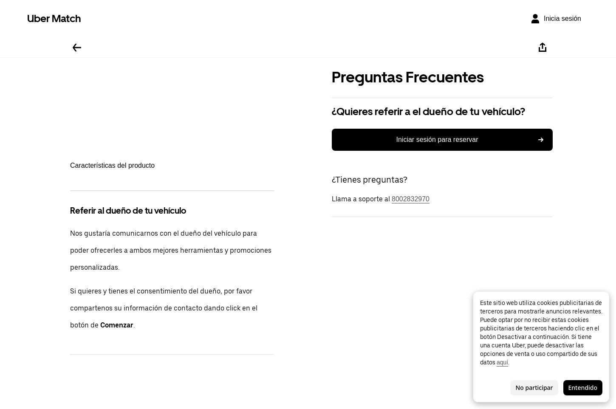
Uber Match (54, 18)
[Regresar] (77, 47)
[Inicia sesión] (555, 18)
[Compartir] (542, 47)
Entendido (582, 388)
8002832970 (411, 199)
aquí (502, 362)
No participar (534, 388)
